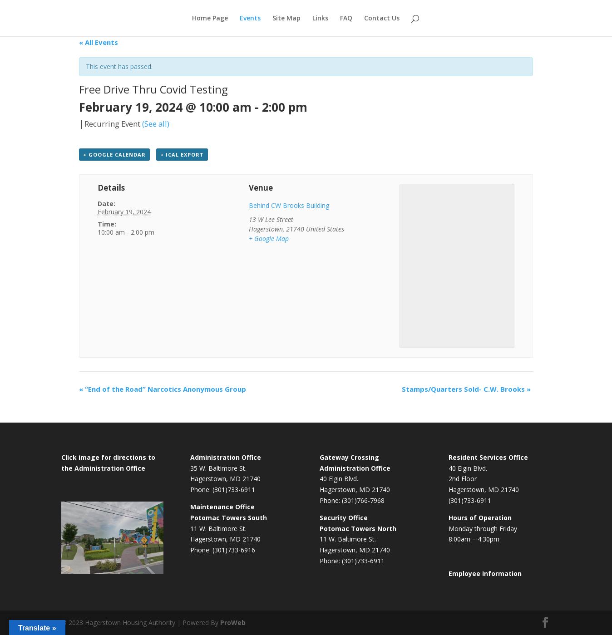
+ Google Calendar (114, 154)
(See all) (155, 123)
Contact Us (382, 18)
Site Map (286, 18)
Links (320, 18)
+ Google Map (269, 238)
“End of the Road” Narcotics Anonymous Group (162, 389)
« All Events (98, 42)
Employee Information (485, 573)
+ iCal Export (182, 154)
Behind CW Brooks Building (289, 205)
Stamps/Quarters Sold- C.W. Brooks (466, 389)
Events (250, 18)
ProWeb (233, 622)
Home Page (210, 18)
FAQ (346, 18)
